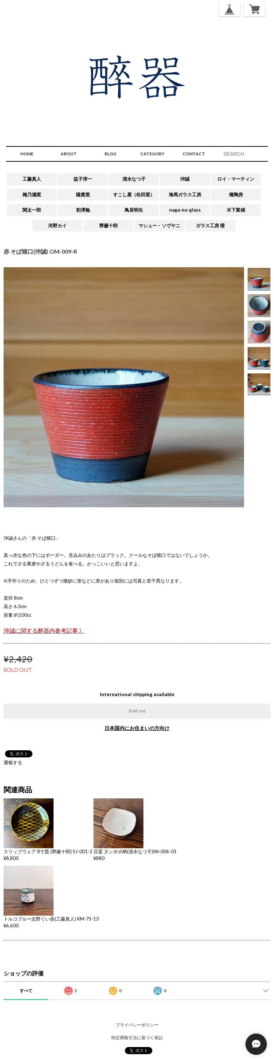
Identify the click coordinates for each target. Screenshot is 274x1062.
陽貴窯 (83, 194)
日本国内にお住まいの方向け (137, 728)
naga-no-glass (185, 210)
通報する (13, 762)
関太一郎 (31, 210)
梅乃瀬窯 (31, 194)
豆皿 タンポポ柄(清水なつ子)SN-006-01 (135, 851)
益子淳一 (82, 179)
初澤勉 (83, 210)
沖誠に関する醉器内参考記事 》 (44, 630)
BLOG (110, 153)
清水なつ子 (134, 179)
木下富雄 (236, 210)
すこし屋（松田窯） (134, 194)
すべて (26, 990)
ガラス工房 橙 (210, 225)
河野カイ (57, 225)
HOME (27, 153)
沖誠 (184, 179)
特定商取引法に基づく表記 (137, 1037)
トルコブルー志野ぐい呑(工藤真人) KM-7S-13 (51, 919)
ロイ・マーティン (235, 179)
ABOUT (69, 153)
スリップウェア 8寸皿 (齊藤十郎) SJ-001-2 (48, 851)
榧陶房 (236, 194)
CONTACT (194, 153)
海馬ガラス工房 (185, 194)
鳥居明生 (134, 210)
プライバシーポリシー (137, 1024)
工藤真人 (31, 179)
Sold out (137, 711)
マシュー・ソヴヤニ (159, 225)
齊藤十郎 (108, 225)
